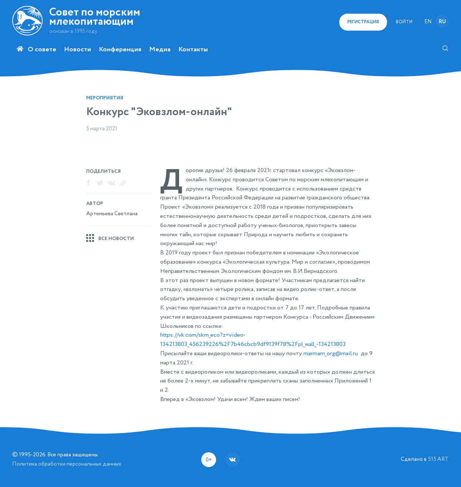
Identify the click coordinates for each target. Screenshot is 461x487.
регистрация (363, 22)
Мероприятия (104, 98)
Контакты (193, 49)
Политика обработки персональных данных (66, 464)
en (427, 21)
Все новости (116, 238)
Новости (77, 49)
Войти (404, 22)
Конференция (120, 49)
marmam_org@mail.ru (330, 354)
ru (442, 21)
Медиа (160, 49)
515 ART (438, 459)
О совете (42, 49)
